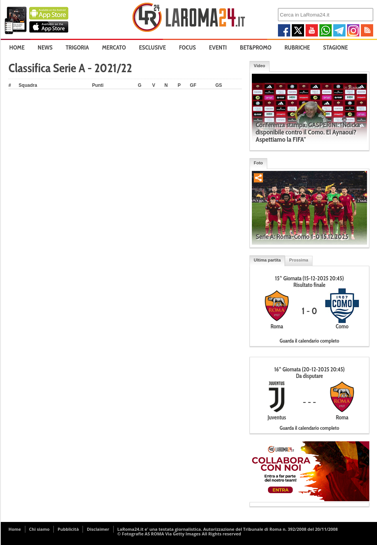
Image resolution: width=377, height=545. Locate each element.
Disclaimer (98, 529)
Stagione (335, 47)
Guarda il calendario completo (309, 340)
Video (259, 65)
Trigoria (77, 47)
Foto (258, 163)
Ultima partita (267, 260)
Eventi (218, 47)
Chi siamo (39, 529)
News (45, 47)
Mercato (114, 47)
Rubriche (297, 47)
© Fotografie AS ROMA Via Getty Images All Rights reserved (179, 534)
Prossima (298, 260)
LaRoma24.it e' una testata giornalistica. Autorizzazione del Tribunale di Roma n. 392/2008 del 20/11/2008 (227, 529)
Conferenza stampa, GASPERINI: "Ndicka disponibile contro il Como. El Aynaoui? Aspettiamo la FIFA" (308, 132)
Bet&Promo (255, 47)
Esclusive (152, 47)
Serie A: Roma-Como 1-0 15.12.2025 (302, 236)
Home (17, 47)
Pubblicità (68, 529)
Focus (187, 47)
